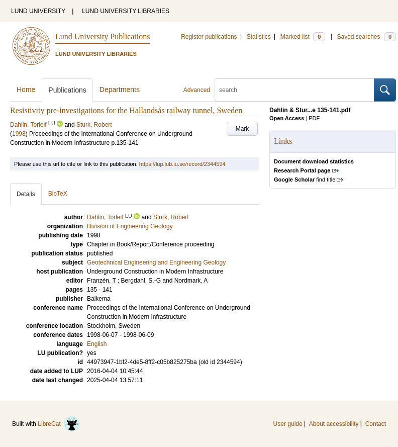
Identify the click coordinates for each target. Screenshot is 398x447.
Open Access (286, 118)
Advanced (196, 90)
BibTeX (57, 193)
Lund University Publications (102, 36)
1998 (19, 133)
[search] (294, 90)
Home (26, 89)
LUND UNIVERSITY (38, 11)
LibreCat (59, 424)
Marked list (302, 36)
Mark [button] (242, 128)
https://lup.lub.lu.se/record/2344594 (182, 164)
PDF (314, 118)
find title (304, 179)
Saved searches (366, 36)
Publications (67, 90)
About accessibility (334, 423)
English (97, 343)
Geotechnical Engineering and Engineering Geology (156, 262)
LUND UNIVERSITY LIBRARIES (125, 11)
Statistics (259, 36)
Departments (119, 89)
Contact (375, 423)
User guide (288, 423)
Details (26, 194)
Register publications (209, 36)
